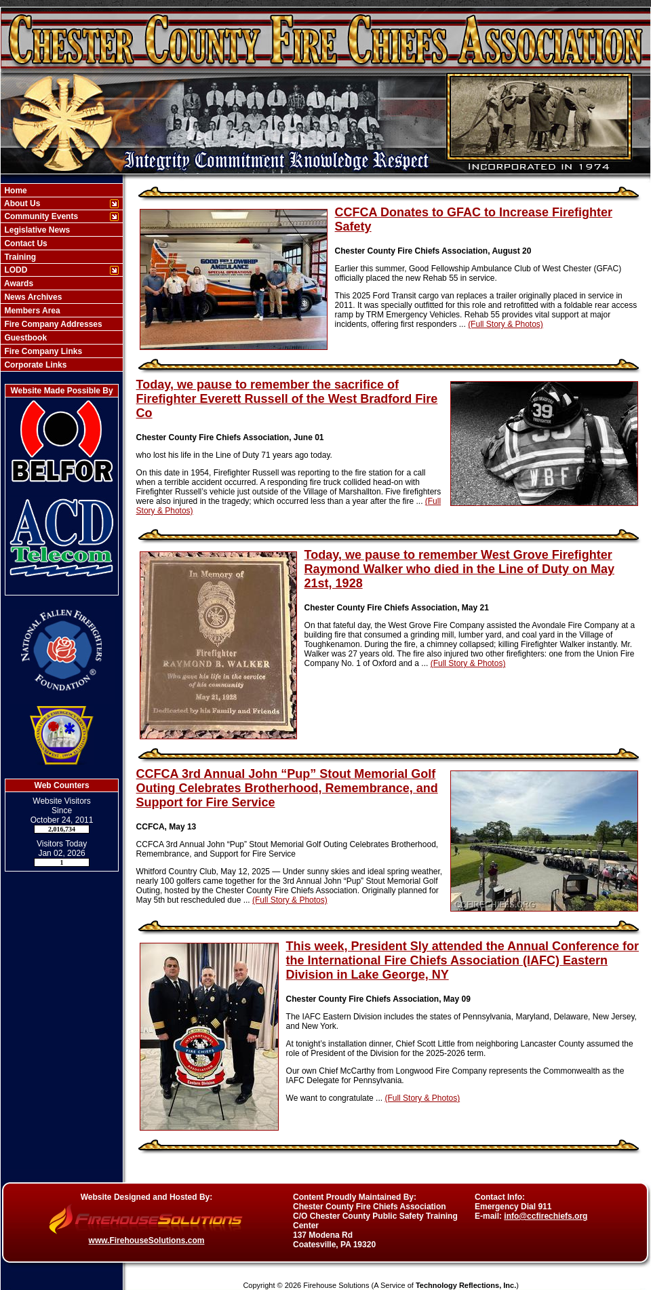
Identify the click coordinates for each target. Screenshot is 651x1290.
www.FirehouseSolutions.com (147, 1240)
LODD (14, 270)
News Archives (32, 297)
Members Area (31, 310)
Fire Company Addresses (52, 324)
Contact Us (24, 243)
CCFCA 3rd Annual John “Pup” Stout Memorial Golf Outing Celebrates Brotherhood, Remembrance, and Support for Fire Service (287, 788)
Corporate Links (34, 365)
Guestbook (24, 338)
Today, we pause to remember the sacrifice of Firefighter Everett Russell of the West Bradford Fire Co (287, 399)
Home (14, 190)
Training (19, 257)
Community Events (40, 216)
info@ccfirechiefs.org (545, 1216)
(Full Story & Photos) (505, 324)
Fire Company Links (42, 351)
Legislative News (36, 230)
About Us (21, 203)
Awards (17, 283)
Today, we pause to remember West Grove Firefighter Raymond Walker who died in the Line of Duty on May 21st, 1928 (459, 569)
